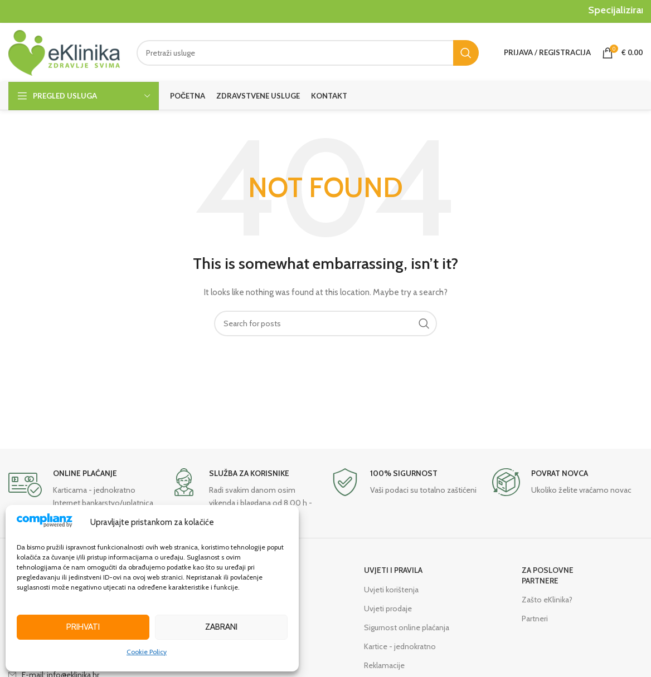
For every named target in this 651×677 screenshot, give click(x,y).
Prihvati (83, 627)
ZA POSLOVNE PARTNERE (548, 575)
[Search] (308, 53)
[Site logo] (64, 52)
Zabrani (221, 627)
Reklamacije (384, 665)
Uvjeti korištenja (391, 590)
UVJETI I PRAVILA (393, 570)
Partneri (535, 619)
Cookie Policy (147, 651)
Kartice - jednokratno (400, 646)
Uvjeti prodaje (388, 609)
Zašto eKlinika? (547, 600)
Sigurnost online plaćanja (406, 627)
